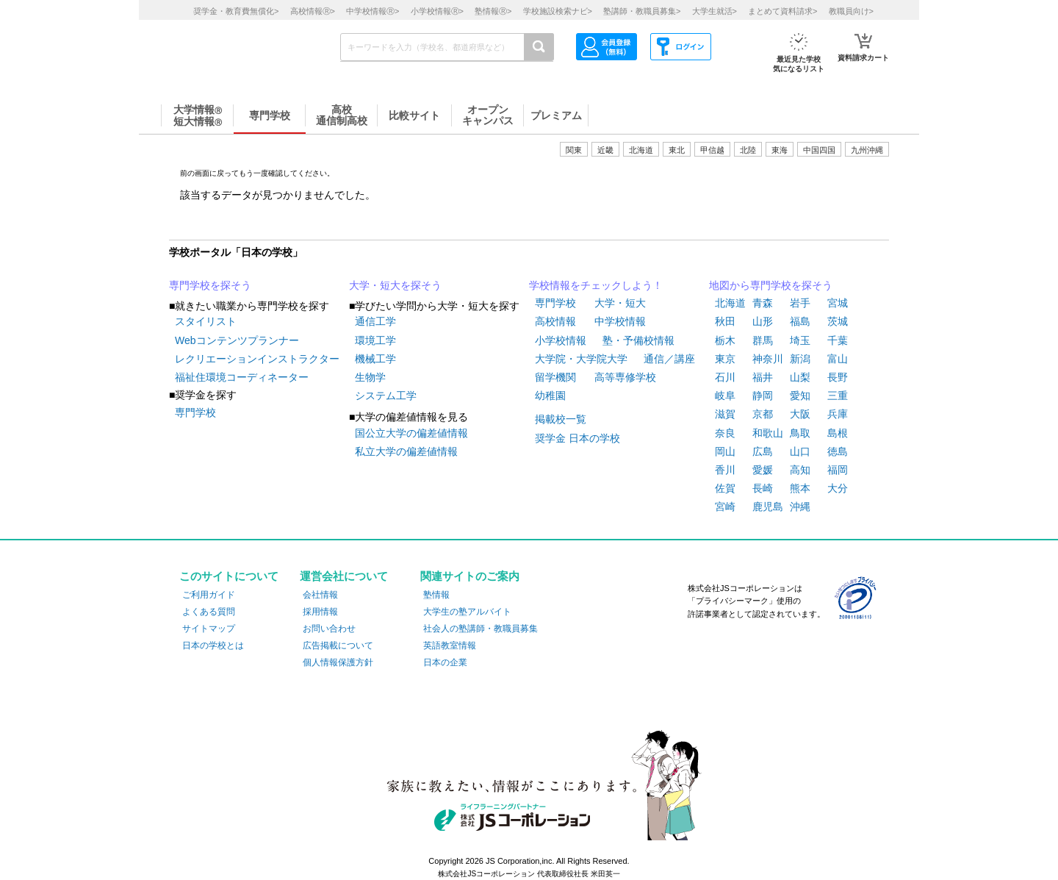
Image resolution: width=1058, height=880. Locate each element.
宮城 (837, 303)
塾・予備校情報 (638, 340)
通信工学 (375, 321)
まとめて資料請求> (782, 11)
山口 (800, 451)
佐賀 (725, 488)
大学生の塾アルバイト (467, 612)
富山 (837, 359)
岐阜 (725, 395)
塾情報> (493, 11)
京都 (762, 414)
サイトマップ (208, 628)
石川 (725, 377)
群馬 (762, 340)
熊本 (800, 488)
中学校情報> (372, 11)
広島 (762, 451)
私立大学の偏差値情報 (406, 451)
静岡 (762, 395)
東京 (725, 359)
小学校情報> (437, 11)
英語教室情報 (449, 645)
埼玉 (800, 340)
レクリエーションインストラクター (257, 359)
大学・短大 (620, 303)
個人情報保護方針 (338, 662)
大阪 (800, 414)
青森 (762, 303)
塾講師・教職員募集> (641, 11)
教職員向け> (851, 11)
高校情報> (312, 11)
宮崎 (725, 506)
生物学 (370, 377)
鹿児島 (767, 506)
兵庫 (837, 414)
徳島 (837, 451)
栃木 (725, 340)
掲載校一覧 (560, 419)
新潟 (800, 359)
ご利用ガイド (208, 595)
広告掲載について (338, 645)
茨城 (837, 321)
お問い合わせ (329, 628)
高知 (800, 470)
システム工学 (386, 395)
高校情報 (555, 321)
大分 (837, 488)
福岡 (837, 470)
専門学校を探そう (210, 285)
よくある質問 (208, 612)
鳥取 (800, 433)
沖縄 (800, 506)
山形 (762, 321)
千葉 (837, 340)
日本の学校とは (213, 645)
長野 (837, 377)
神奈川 (767, 359)
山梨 (800, 377)
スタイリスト (206, 321)
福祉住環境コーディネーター (242, 377)
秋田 (725, 321)
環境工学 (375, 340)
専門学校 (195, 412)
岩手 (800, 303)
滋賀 (725, 414)
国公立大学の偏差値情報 (411, 433)
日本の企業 (445, 662)
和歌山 (767, 433)
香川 (725, 470)
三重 (837, 395)
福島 (800, 321)
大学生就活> (714, 11)
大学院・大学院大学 (581, 359)
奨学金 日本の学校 (577, 438)
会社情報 (320, 595)
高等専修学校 (625, 377)
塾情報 (436, 595)
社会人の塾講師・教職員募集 (480, 628)
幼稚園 (550, 395)
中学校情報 (620, 321)
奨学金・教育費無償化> (235, 11)
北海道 (641, 150)
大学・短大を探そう (395, 285)
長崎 (762, 488)
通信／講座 (669, 359)
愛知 (800, 395)
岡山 (725, 451)
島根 (837, 433)
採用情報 (320, 612)
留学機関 (555, 377)
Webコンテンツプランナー (237, 340)
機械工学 (375, 359)
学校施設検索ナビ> (557, 11)
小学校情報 (560, 340)
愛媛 (762, 470)
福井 (762, 377)
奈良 (725, 433)
